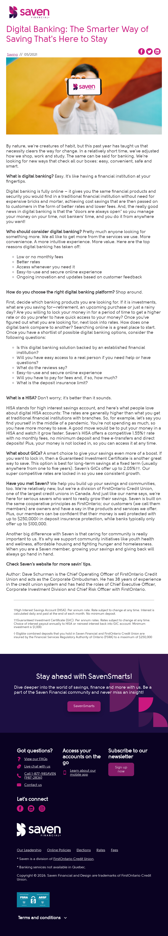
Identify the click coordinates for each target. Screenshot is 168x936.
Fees (114, 850)
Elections (84, 850)
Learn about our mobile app (83, 773)
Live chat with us (37, 766)
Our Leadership (29, 850)
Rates (100, 850)
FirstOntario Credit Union (73, 859)
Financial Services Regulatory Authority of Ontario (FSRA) (73, 637)
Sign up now (121, 769)
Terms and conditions (43, 917)
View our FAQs (35, 759)
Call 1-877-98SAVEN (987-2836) (40, 776)
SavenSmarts (84, 706)
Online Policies (59, 850)
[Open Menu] (155, 13)
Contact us (33, 785)
